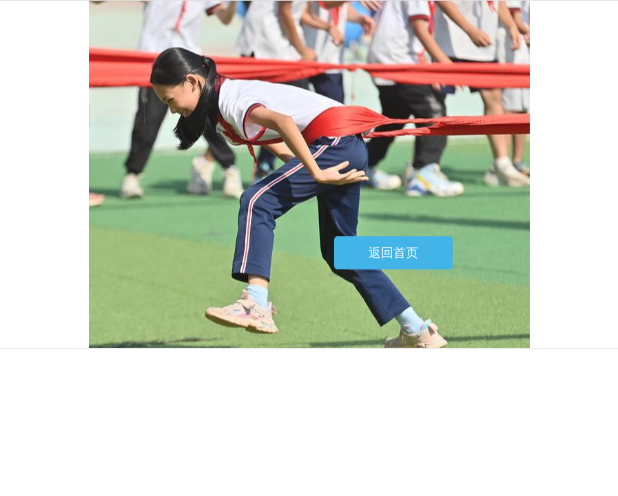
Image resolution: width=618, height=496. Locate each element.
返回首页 (393, 253)
